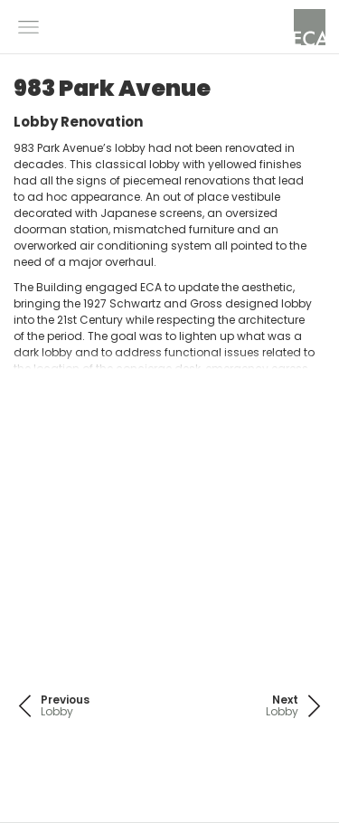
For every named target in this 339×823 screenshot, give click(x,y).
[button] (28, 27)
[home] (309, 27)
